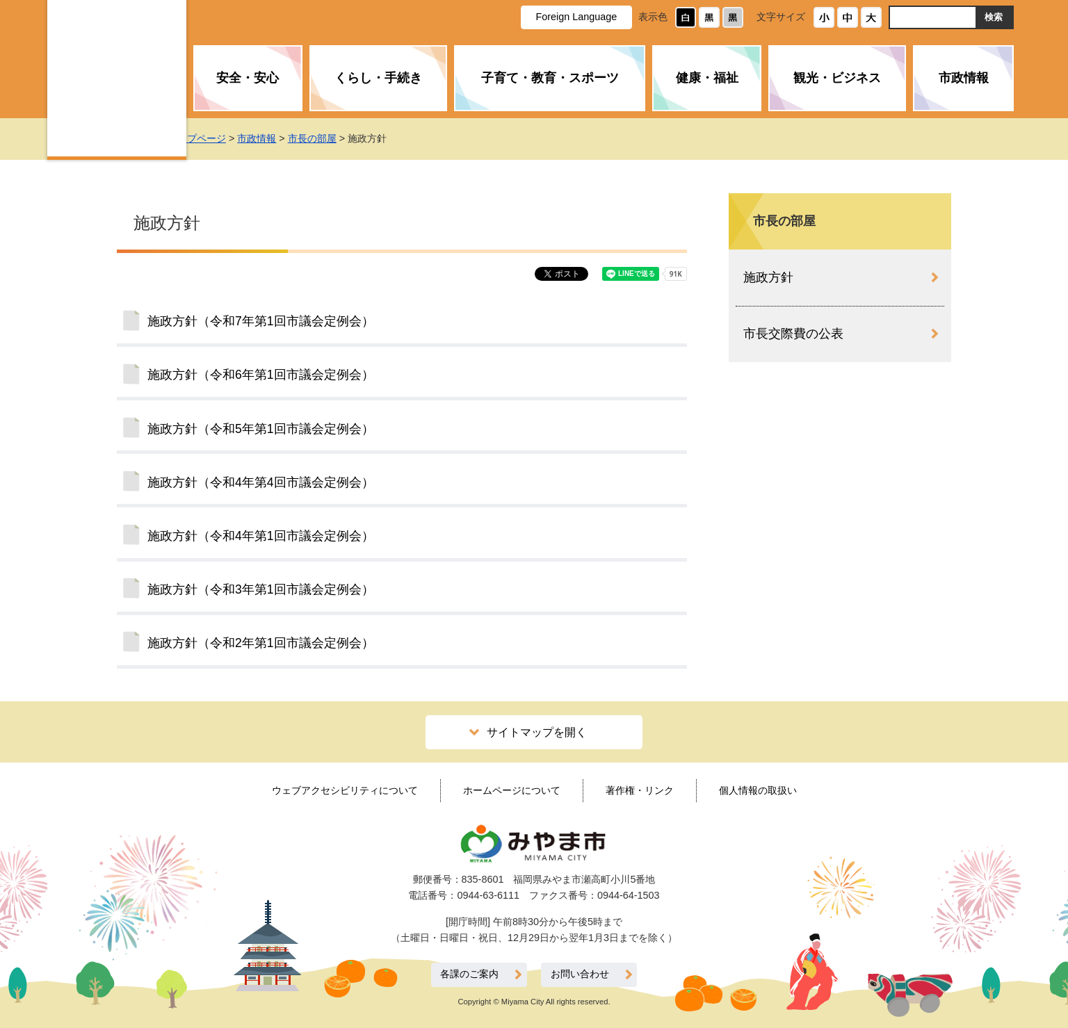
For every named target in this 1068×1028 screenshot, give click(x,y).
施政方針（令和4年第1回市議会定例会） (260, 536)
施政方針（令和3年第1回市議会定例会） (260, 589)
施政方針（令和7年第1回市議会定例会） (260, 321)
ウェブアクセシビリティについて (345, 790)
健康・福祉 (707, 78)
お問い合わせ (580, 974)
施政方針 (768, 277)
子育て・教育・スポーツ (550, 78)
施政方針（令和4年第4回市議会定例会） (260, 482)
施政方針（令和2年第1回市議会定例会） (260, 643)
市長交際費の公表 (793, 334)
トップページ (225, 138)
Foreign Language (576, 16)
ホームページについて (511, 790)
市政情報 (964, 78)
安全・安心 (247, 78)
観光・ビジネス (837, 78)
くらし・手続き (378, 78)
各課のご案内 (469, 974)
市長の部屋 (340, 138)
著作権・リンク (640, 790)
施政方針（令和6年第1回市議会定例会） (260, 375)
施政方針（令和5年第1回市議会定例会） (260, 429)
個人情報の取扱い (758, 790)
